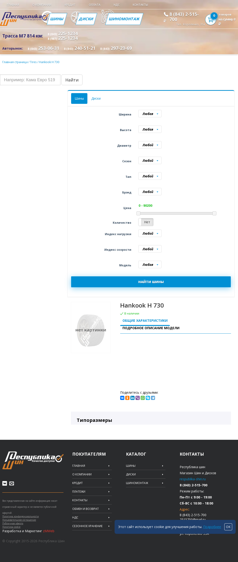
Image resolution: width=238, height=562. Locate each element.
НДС (116, 5)
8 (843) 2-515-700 (184, 16)
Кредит (70, 5)
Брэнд (126, 192)
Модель (125, 265)
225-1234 (63, 33)
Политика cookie (11, 527)
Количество (122, 223)
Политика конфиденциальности (20, 516)
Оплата (94, 5)
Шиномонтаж (124, 18)
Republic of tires (33, 460)
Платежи (78, 492)
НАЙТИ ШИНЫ (151, 282)
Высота (125, 130)
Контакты (140, 5)
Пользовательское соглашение (19, 520)
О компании (41, 5)
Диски (86, 18)
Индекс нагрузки (118, 234)
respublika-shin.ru (193, 479)
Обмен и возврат (85, 509)
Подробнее (212, 527)
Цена (127, 208)
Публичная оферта (12, 523)
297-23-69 (116, 48)
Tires (33, 62)
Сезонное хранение (87, 526)
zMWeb (48, 531)
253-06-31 (43, 48)
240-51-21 (80, 48)
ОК (228, 527)
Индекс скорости (117, 250)
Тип (128, 177)
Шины (57, 18)
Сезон (126, 161)
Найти (72, 80)
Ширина (125, 114)
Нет (147, 222)
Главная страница (14, 62)
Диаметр (124, 146)
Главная (13, 5)
